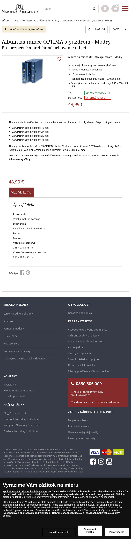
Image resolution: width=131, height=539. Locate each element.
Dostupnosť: (75, 97)
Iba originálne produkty (82, 438)
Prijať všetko (116, 533)
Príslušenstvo (11, 343)
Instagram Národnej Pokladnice (21, 425)
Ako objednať (76, 347)
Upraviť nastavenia (59, 533)
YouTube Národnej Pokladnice (21, 431)
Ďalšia (119, 29)
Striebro (8, 321)
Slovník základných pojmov (84, 359)
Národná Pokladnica (80, 313)
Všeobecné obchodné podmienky (87, 329)
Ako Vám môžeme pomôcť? (19, 390)
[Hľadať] (66, 9)
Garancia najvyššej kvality (83, 432)
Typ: (70, 92)
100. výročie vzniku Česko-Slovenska (25, 358)
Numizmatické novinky (16, 351)
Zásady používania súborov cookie (88, 371)
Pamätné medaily (13, 328)
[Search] (94, 9)
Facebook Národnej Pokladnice (21, 419)
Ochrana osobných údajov (83, 335)
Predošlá (96, 29)
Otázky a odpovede (79, 353)
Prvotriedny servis (78, 426)
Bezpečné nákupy (78, 420)
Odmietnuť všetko (90, 531)
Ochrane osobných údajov (67, 513)
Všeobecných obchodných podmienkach (27, 513)
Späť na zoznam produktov (23, 29)
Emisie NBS (10, 336)
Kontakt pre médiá (14, 396)
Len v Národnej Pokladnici (18, 313)
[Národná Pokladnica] (20, 8)
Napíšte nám (10, 384)
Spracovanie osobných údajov (85, 341)
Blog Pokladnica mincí (16, 413)
